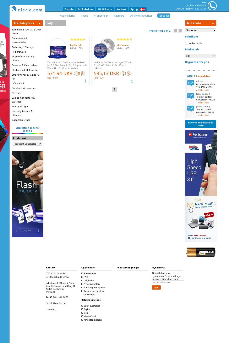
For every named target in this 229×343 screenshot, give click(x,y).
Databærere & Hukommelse (19, 40)
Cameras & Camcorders (24, 65)
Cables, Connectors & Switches (23, 99)
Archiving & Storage (23, 46)
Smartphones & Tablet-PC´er (25, 76)
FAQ (85, 276)
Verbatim (193, 43)
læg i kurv (52, 77)
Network (16, 92)
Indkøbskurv (86, 9)
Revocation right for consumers (93, 293)
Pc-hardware (19, 51)
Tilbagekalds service (58, 276)
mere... (51, 309)
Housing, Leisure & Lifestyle (22, 113)
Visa (85, 312)
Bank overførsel (91, 305)
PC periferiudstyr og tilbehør (23, 58)
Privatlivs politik (91, 284)
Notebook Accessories (24, 88)
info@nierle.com (56, 303)
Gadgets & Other (21, 119)
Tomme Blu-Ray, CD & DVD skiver (26, 31)
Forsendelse (89, 273)
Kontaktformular (56, 273)
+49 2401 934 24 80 (57, 297)
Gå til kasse (105, 9)
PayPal (86, 309)
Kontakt (121, 9)
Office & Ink (18, 83)
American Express (92, 319)
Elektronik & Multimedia (25, 69)
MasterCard (89, 316)
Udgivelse (88, 280)
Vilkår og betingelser (93, 287)
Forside (68, 9)
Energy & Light (20, 106)
